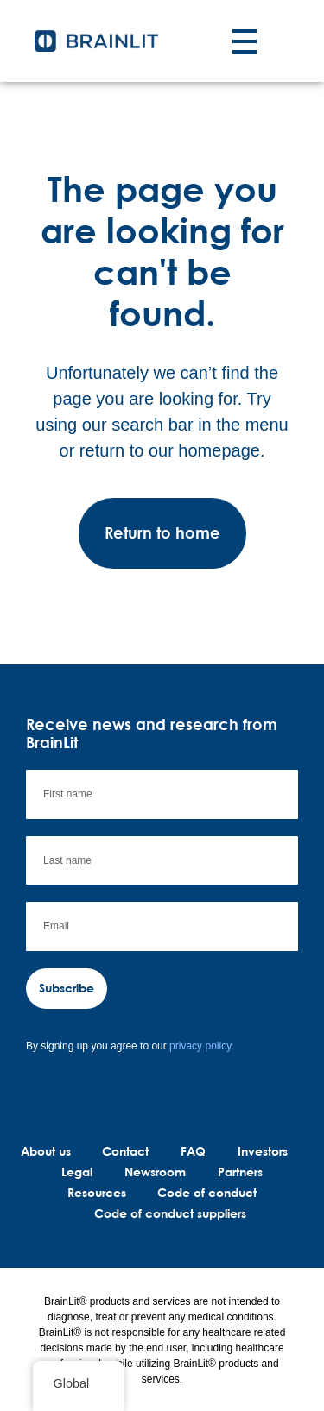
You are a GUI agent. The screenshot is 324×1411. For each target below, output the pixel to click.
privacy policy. (201, 1046)
